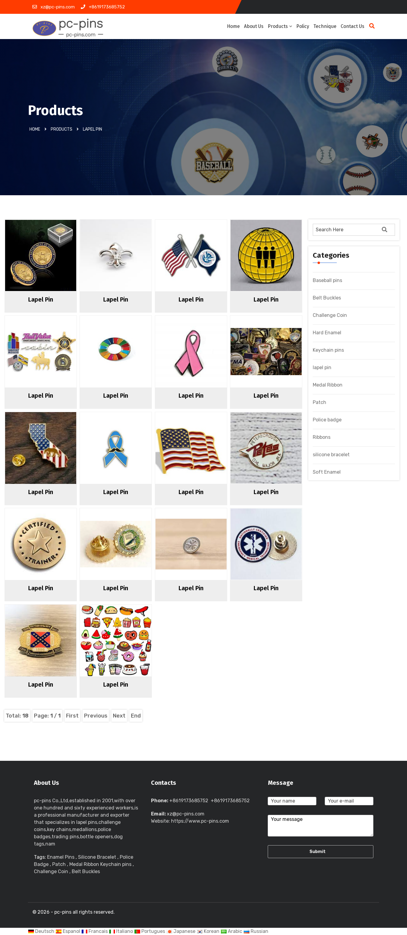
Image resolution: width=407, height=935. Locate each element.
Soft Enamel (327, 472)
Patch (319, 402)
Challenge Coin (330, 315)
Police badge (327, 420)
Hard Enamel (327, 332)
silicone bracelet (331, 454)
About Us (254, 26)
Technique (324, 26)
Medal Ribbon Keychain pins (101, 864)
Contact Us (352, 26)
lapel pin (92, 129)
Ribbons (321, 437)
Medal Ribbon (327, 385)
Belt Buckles (327, 298)
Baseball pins (327, 280)
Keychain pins (328, 350)
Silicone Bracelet (97, 857)
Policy (302, 26)
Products (280, 26)
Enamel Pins (60, 857)
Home (233, 26)
